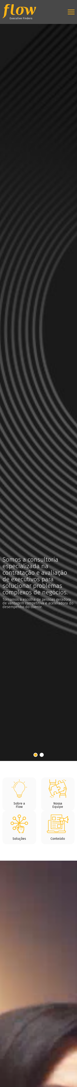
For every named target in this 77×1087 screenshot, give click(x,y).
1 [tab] (35, 755)
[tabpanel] (38, 380)
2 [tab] (42, 755)
